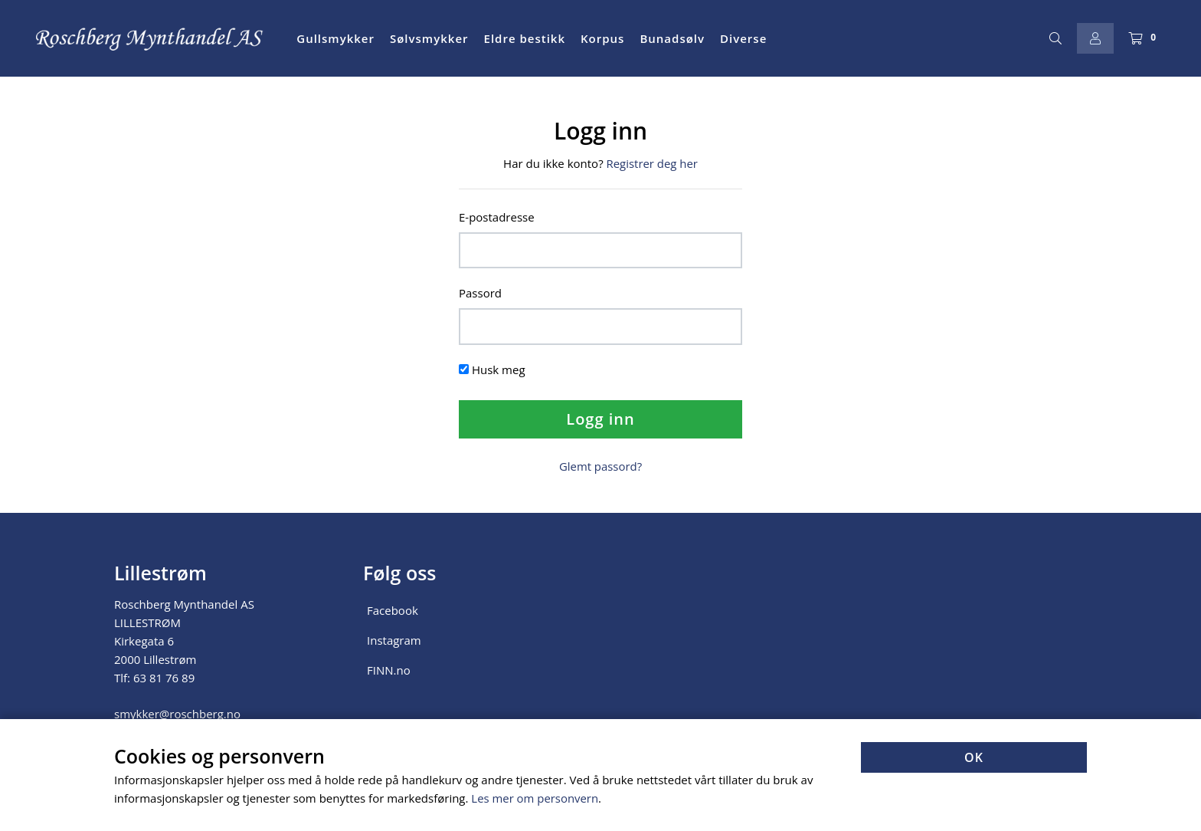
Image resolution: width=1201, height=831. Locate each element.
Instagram (394, 638)
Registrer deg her (652, 163)
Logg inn (600, 418)
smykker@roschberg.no (177, 712)
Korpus (602, 38)
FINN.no (389, 668)
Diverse (743, 38)
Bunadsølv (672, 38)
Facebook (392, 608)
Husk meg (498, 368)
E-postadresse (497, 216)
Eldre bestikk (525, 38)
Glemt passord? (601, 465)
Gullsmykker (335, 38)
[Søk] (1055, 38)
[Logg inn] (1095, 38)
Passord (480, 293)
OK (973, 758)
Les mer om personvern (535, 798)
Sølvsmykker (429, 38)
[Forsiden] (150, 38)
